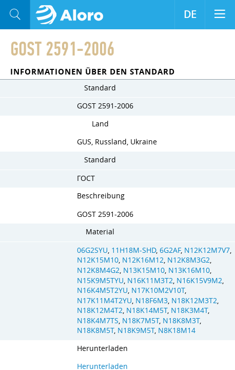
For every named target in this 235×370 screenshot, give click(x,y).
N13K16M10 (189, 270)
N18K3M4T (189, 310)
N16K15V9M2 (199, 280)
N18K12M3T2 (194, 300)
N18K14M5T (146, 310)
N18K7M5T (140, 320)
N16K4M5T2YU (102, 290)
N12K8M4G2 (98, 270)
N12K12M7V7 (207, 250)
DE (190, 14)
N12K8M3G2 (188, 260)
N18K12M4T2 (100, 310)
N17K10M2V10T (158, 290)
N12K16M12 (143, 260)
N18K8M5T (95, 330)
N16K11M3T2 (150, 280)
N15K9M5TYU (100, 280)
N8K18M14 (176, 330)
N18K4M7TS (98, 320)
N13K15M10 (144, 270)
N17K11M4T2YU (104, 300)
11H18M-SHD (133, 250)
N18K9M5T (136, 330)
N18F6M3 (151, 300)
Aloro (72, 15)
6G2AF (170, 250)
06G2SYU (92, 250)
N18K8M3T (181, 320)
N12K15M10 (98, 260)
